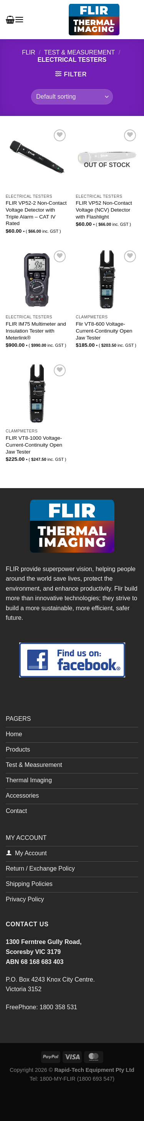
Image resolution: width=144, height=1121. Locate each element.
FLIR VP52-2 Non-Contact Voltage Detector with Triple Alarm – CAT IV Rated (36, 213)
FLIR (28, 52)
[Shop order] (72, 96)
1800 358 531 (58, 1007)
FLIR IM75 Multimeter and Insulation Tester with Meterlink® (36, 330)
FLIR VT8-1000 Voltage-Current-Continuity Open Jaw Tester (34, 444)
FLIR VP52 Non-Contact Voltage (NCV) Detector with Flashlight (104, 209)
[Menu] (19, 19)
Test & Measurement (79, 52)
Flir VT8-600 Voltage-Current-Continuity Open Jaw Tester (104, 330)
